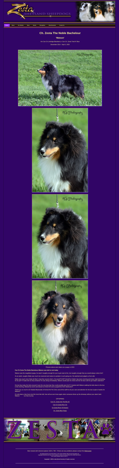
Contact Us (61, 25)
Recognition (42, 25)
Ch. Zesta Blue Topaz (60, 410)
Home (7, 25)
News (28, 25)
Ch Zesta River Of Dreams (60, 407)
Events (34, 25)
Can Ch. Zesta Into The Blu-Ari (60, 402)
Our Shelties (21, 25)
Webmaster (88, 451)
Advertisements (52, 25)
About (13, 25)
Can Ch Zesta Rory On (60, 405)
